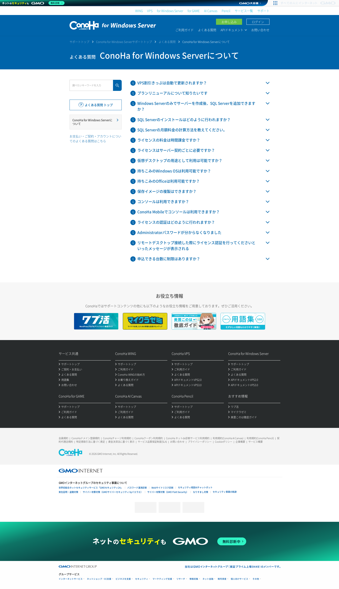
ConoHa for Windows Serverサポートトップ (124, 42)
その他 (256, 578)
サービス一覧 (244, 10)
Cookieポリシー (223, 442)
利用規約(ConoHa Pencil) (260, 438)
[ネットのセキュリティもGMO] (33, 3)
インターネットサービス (71, 578)
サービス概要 (255, 442)
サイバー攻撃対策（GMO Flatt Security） (167, 492)
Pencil (226, 10)
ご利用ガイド (184, 30)
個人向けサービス (239, 578)
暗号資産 (222, 578)
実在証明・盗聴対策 (68, 492)
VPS (150, 10)
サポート (263, 10)
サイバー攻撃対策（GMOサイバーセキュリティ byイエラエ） (113, 492)
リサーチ (180, 578)
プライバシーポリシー (200, 442)
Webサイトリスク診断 (162, 487)
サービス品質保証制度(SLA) (152, 442)
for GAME (194, 10)
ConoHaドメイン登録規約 (85, 438)
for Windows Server (170, 10)
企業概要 (240, 442)
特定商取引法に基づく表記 (90, 442)
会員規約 (63, 438)
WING (139, 10)
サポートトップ (79, 42)
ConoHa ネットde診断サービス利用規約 (187, 438)
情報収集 (193, 578)
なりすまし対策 (200, 492)
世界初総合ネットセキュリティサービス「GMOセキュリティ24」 (91, 487)
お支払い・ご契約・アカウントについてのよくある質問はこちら (95, 138)
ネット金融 (208, 578)
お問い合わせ (260, 30)
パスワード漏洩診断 (137, 487)
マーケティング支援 (162, 578)
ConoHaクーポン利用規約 (149, 438)
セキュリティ (141, 578)
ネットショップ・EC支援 (99, 578)
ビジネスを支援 (123, 578)
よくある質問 (207, 30)
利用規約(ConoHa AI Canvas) (228, 438)
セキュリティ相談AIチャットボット (195, 487)
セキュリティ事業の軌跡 (225, 491)
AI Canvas (210, 10)
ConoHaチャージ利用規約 (117, 438)
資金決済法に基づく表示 (121, 442)
